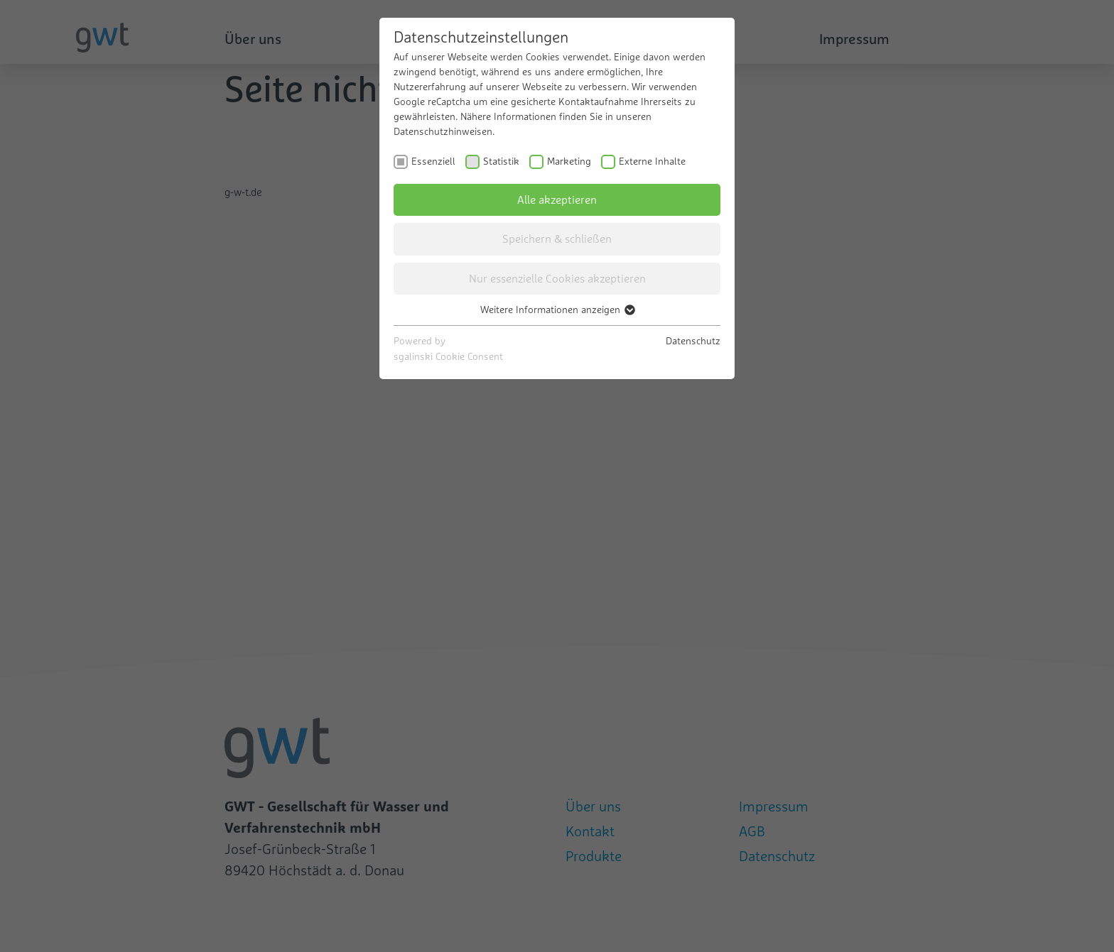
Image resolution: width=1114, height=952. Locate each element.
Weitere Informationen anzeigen (557, 309)
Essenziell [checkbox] (433, 161)
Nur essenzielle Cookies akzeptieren (557, 278)
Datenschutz (693, 340)
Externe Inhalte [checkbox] (652, 161)
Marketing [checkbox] (569, 161)
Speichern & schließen (557, 238)
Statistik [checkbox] (501, 161)
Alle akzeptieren (557, 199)
